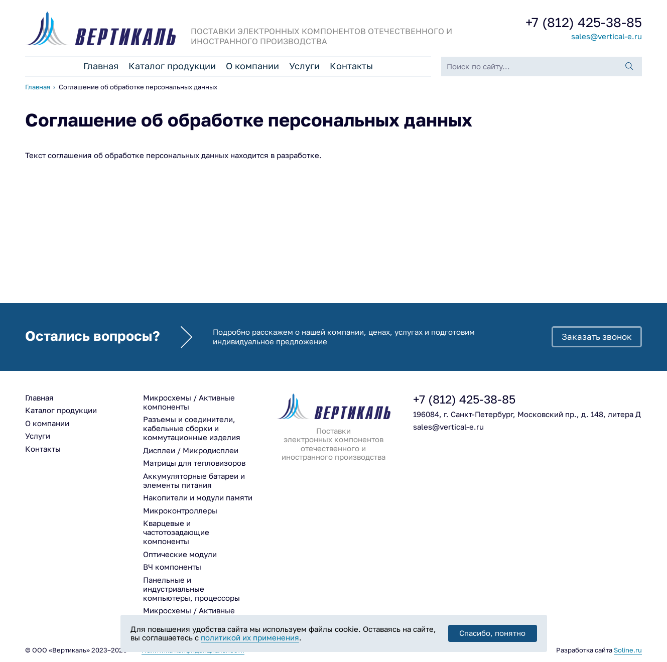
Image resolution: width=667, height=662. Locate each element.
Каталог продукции (172, 66)
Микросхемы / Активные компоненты (189, 402)
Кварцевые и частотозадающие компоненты (176, 532)
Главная (100, 66)
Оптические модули (180, 554)
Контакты (351, 66)
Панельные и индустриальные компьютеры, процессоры (191, 589)
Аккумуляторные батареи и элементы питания (194, 480)
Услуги (304, 66)
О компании (252, 66)
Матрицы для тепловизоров (194, 463)
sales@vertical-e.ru (606, 36)
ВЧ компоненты (172, 567)
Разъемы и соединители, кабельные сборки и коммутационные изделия (191, 428)
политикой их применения (250, 637)
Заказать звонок (597, 337)
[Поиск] (629, 66)
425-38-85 (583, 22)
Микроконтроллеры (180, 510)
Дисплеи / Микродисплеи (190, 450)
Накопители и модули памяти (197, 497)
